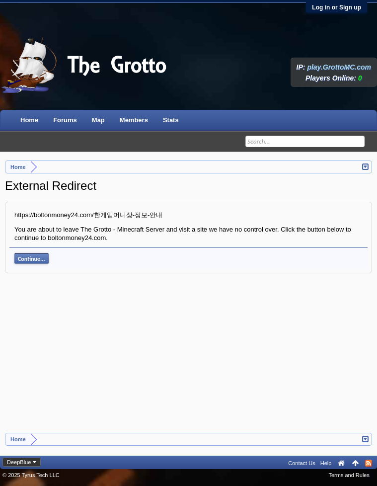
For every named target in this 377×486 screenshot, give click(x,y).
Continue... (31, 258)
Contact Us (301, 463)
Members (134, 120)
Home (29, 120)
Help (326, 463)
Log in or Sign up (336, 7)
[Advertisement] (188, 358)
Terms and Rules (349, 475)
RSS (368, 463)
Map (98, 120)
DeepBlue (19, 462)
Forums (65, 120)
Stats (171, 120)
